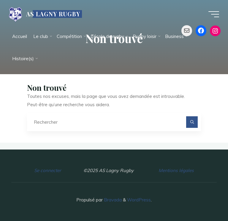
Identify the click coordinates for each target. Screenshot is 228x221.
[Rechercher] (192, 122)
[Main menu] (213, 14)
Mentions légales (176, 170)
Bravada (112, 200)
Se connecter (47, 170)
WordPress (139, 200)
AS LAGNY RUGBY (53, 14)
